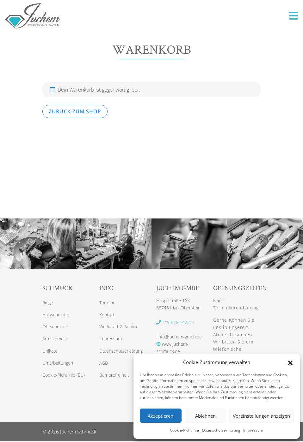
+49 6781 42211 (175, 322)
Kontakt (106, 315)
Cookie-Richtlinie (184, 430)
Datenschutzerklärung (221, 430)
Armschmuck (55, 340)
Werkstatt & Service (119, 328)
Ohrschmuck (55, 328)
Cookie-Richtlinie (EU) (63, 377)
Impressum (253, 430)
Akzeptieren (160, 416)
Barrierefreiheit (114, 377)
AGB (103, 364)
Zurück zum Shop (75, 111)
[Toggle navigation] (293, 16)
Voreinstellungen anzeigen (261, 416)
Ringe (47, 303)
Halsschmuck (55, 315)
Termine (107, 303)
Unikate (50, 352)
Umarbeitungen (57, 364)
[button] (290, 362)
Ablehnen (205, 416)
